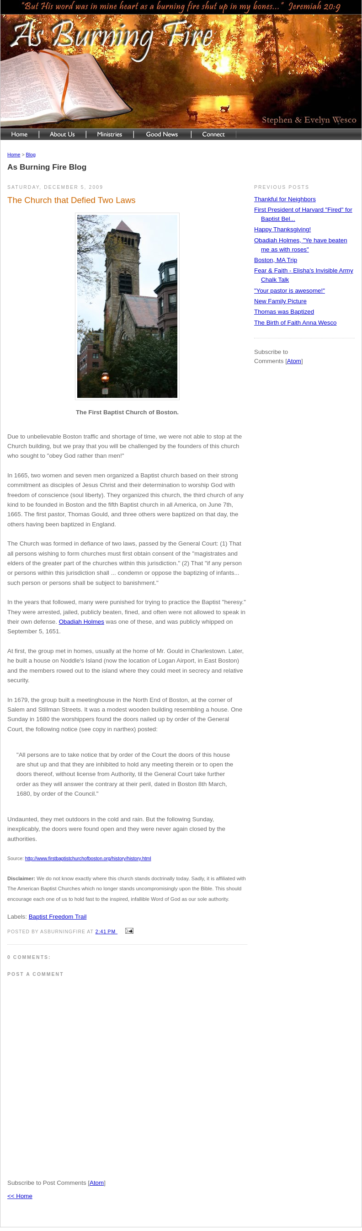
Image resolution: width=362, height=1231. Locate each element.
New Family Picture (280, 301)
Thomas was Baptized (284, 311)
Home (13, 154)
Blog (31, 154)
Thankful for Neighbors (285, 199)
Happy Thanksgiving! (282, 229)
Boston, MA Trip (275, 260)
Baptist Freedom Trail (58, 916)
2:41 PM (106, 931)
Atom (97, 1182)
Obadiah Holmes (81, 621)
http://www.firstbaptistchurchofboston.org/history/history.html (88, 858)
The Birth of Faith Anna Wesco (295, 322)
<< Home (19, 1196)
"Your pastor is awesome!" (289, 290)
